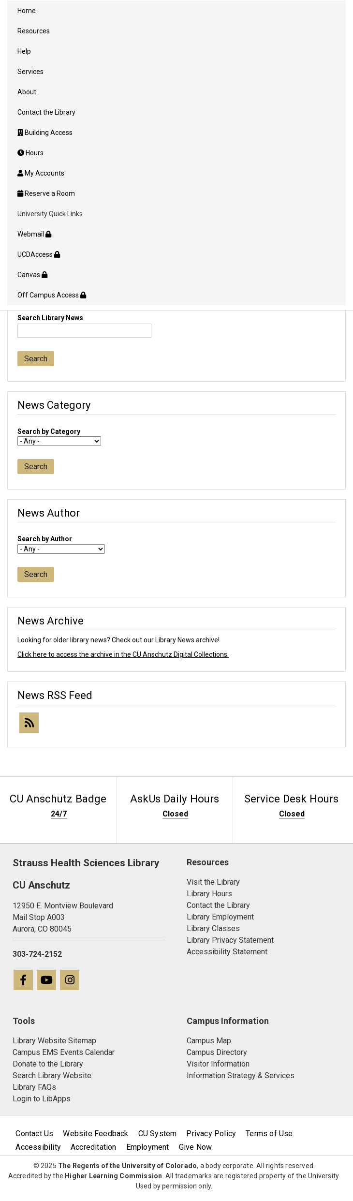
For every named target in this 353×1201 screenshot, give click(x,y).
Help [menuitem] (24, 51)
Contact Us (34, 1133)
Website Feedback (95, 1133)
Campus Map (209, 1040)
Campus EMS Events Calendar (64, 1052)
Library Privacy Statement (230, 940)
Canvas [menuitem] (32, 275)
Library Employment (220, 916)
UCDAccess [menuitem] (38, 254)
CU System (157, 1133)
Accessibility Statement (227, 951)
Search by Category (48, 431)
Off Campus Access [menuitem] (51, 295)
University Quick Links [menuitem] (50, 214)
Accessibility (38, 1147)
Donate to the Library (48, 1063)
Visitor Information (218, 1063)
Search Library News (50, 318)
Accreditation (94, 1147)
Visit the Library (213, 882)
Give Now (195, 1147)
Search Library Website (52, 1075)
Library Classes (213, 928)
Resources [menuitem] (33, 31)
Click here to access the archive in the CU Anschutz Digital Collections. (123, 654)
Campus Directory (217, 1052)
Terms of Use (269, 1133)
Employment (147, 1147)
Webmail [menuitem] (34, 234)
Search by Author (44, 539)
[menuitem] (176, 132)
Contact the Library (218, 905)
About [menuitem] (26, 92)
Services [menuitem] (30, 71)
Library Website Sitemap (54, 1040)
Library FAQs (34, 1087)
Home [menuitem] (26, 11)
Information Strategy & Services (240, 1075)
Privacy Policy (211, 1133)
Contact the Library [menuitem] (46, 112)
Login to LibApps (42, 1098)
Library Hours (209, 893)
